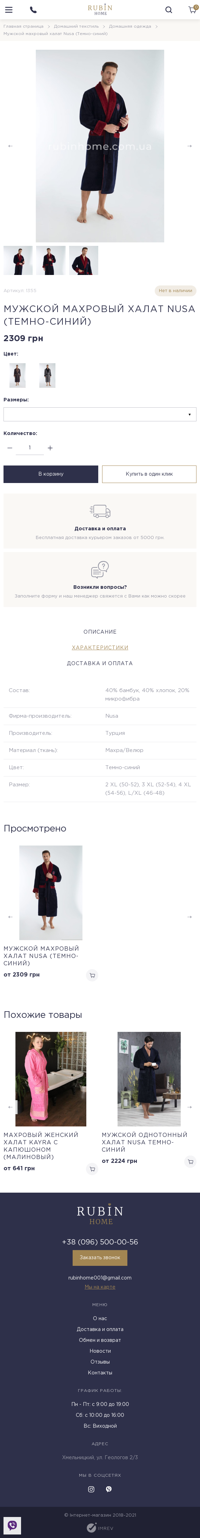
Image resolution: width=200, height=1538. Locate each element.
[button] (189, 146)
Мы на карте (100, 1287)
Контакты (100, 1373)
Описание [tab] (100, 632)
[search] (169, 10)
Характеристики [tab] (100, 648)
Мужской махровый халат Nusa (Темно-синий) (41, 956)
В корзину (51, 474)
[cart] (192, 10)
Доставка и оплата (100, 1329)
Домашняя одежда (130, 26)
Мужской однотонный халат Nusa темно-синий (145, 1143)
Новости (100, 1351)
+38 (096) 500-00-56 (100, 1242)
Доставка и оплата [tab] (100, 664)
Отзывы (100, 1362)
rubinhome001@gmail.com (100, 1278)
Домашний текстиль (76, 26)
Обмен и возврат (100, 1340)
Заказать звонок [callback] (100, 1258)
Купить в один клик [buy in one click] (149, 474)
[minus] (10, 448)
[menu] (9, 10)
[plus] (50, 448)
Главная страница (24, 26)
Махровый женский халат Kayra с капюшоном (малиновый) (41, 1146)
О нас (100, 1319)
